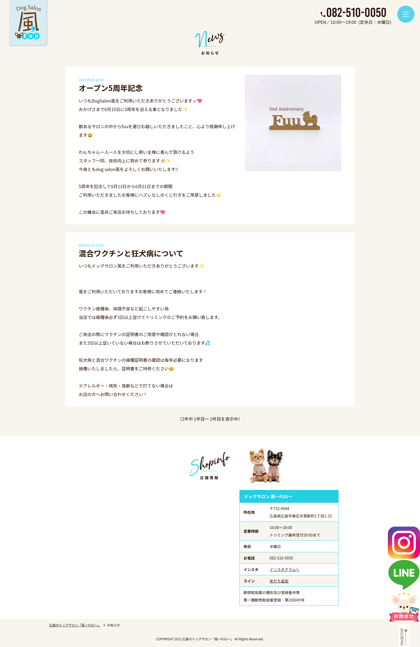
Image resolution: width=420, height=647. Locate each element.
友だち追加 (279, 581)
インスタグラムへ (284, 569)
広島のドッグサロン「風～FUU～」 (75, 625)
